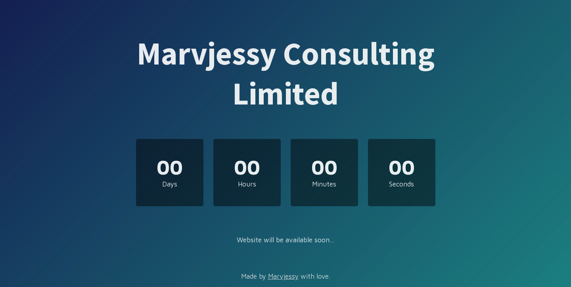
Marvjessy (283, 276)
